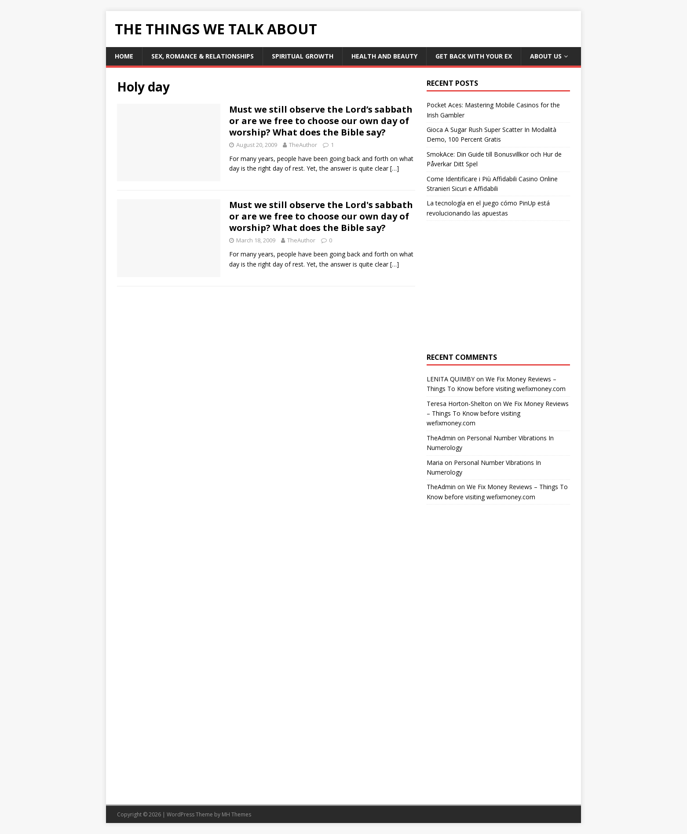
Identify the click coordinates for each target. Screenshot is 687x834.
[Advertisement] (498, 287)
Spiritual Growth (302, 56)
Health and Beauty (384, 56)
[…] (394, 168)
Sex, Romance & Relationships (202, 56)
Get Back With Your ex (473, 56)
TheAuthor (303, 145)
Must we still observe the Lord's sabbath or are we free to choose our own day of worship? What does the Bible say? (321, 216)
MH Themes (236, 814)
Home (124, 56)
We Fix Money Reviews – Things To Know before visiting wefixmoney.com (498, 413)
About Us (546, 56)
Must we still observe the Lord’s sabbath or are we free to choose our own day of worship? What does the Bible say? (321, 120)
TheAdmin (441, 438)
